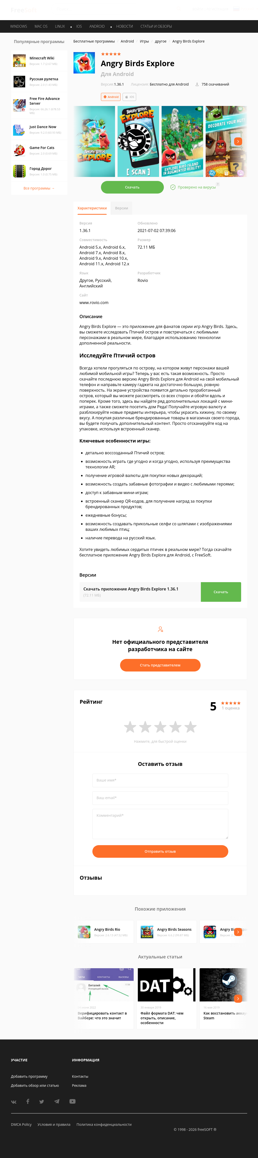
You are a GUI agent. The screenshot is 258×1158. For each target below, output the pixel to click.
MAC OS (40, 26)
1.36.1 (112, 84)
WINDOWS (18, 26)
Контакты (80, 1076)
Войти (198, 9)
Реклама (79, 1085)
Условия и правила (54, 1124)
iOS (129, 97)
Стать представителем (160, 665)
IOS (79, 26)
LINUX (60, 26)
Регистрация (217, 9)
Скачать (132, 187)
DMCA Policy (21, 1124)
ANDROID (97, 26)
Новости (124, 26)
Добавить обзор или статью (35, 1085)
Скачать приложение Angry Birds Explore (131, 589)
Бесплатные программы (94, 41)
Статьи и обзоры (156, 26)
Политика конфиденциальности (104, 1124)
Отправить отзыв (160, 851)
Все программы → (39, 188)
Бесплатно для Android (169, 84)
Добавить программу (29, 1076)
